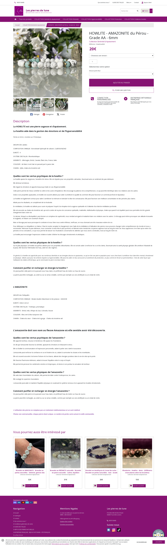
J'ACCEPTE (159, 542)
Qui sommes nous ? (19, 521)
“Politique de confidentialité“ (87, 544)
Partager (35, 114)
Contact (136, 2)
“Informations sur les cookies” (60, 544)
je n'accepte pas (142, 542)
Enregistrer (48, 114)
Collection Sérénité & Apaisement (102, 41)
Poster (61, 114)
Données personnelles (67, 524)
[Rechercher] (137, 11)
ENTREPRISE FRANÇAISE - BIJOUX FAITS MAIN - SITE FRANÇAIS (31, 532)
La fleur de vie (18, 535)
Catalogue (17, 516)
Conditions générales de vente (23, 524)
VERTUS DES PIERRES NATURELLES (23, 529)
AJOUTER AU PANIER (121, 82)
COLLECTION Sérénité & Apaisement (34, 25)
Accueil (17, 25)
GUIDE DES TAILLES (19, 527)
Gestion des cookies (66, 521)
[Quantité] (93, 61)
